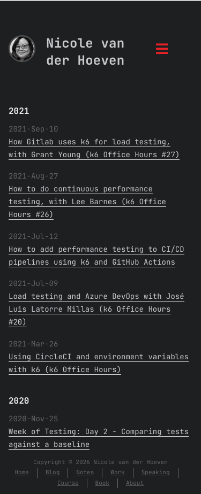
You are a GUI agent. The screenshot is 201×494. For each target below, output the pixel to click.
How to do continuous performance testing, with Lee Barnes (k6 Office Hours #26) (87, 202)
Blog (52, 472)
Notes (85, 472)
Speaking (156, 472)
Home (21, 472)
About (135, 483)
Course (68, 483)
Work (117, 472)
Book (102, 483)
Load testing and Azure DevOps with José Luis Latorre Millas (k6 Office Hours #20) (96, 309)
